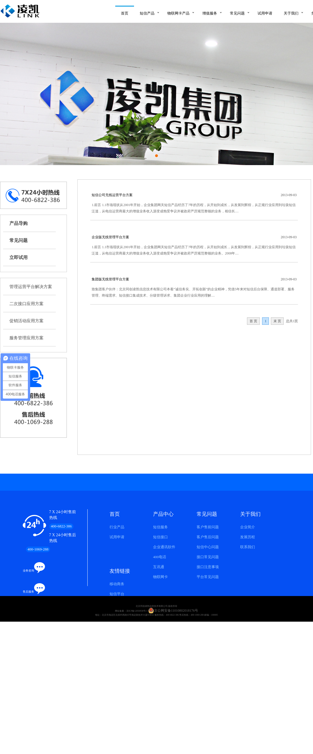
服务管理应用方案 (26, 338)
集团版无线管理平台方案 (110, 279)
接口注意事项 (208, 567)
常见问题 (237, 13)
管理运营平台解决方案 (30, 286)
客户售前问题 (208, 527)
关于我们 (291, 13)
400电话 (159, 557)
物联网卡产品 (178, 13)
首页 (124, 13)
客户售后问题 (208, 537)
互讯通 (158, 567)
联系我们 (247, 547)
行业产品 (117, 527)
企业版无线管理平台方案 (110, 237)
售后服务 (28, 591)
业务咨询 (28, 570)
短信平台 (117, 594)
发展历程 (247, 537)
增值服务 (209, 13)
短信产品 (147, 13)
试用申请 (265, 13)
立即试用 (18, 257)
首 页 (253, 321)
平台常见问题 (208, 577)
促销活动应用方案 (26, 321)
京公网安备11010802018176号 (173, 610)
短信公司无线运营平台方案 (112, 195)
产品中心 (163, 514)
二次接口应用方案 (26, 303)
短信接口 (160, 537)
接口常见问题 (208, 557)
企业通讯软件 (164, 547)
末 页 (277, 321)
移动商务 (117, 584)
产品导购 (18, 223)
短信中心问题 (208, 547)
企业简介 (247, 527)
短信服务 (160, 527)
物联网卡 (160, 577)
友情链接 (120, 571)
